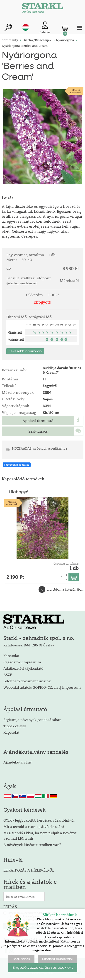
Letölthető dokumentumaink (27, 681)
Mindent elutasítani (57, 959)
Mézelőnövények (75, 91)
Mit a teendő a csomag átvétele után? (33, 826)
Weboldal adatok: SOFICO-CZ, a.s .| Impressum (42, 687)
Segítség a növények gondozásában (32, 719)
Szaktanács (38, 431)
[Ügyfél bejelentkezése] (45, 27)
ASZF (7, 674)
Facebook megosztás (16, 464)
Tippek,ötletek (14, 725)
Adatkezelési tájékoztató (23, 668)
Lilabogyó (18, 492)
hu (25, 27)
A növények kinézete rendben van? (32, 844)
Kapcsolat (11, 655)
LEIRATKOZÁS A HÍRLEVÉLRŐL (28, 870)
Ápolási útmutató (37, 420)
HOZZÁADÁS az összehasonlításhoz (39, 448)
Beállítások (21, 959)
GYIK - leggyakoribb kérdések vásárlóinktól (39, 820)
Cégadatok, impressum (22, 662)
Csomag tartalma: (66, 563)
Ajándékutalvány (17, 762)
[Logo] (42, 9)
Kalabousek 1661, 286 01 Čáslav (28, 645)
